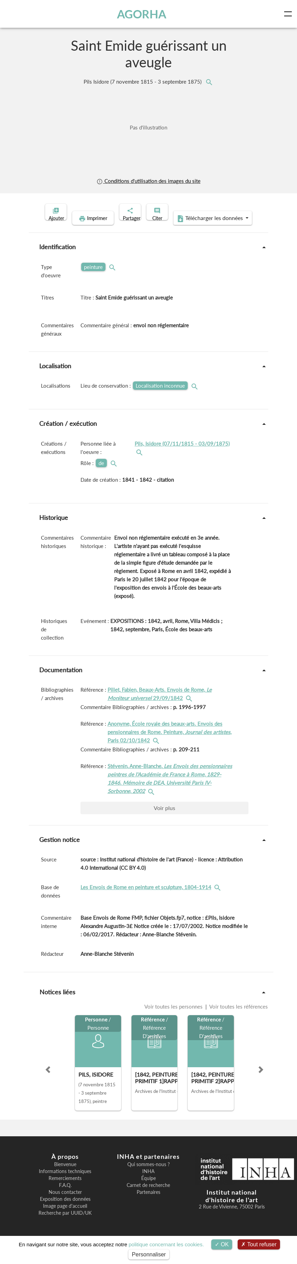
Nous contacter (65, 1203)
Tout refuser (259, 1244)
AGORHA (143, 14)
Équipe (148, 1189)
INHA (148, 1182)
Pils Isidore (143, 81)
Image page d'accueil (65, 1217)
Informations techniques (65, 1182)
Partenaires (148, 1203)
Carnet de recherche (148, 1196)
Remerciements (65, 1189)
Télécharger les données (193, 229)
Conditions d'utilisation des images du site (148, 181)
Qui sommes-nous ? (148, 1175)
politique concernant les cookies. (166, 1244)
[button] (48, 1080)
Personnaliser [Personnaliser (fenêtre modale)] (149, 1254)
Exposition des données (65, 1210)
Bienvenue (65, 1175)
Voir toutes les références (238, 1017)
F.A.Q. (65, 1196)
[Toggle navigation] (289, 14)
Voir (164, 818)
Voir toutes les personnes (174, 1017)
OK (222, 1244)
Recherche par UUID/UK (65, 1223)
